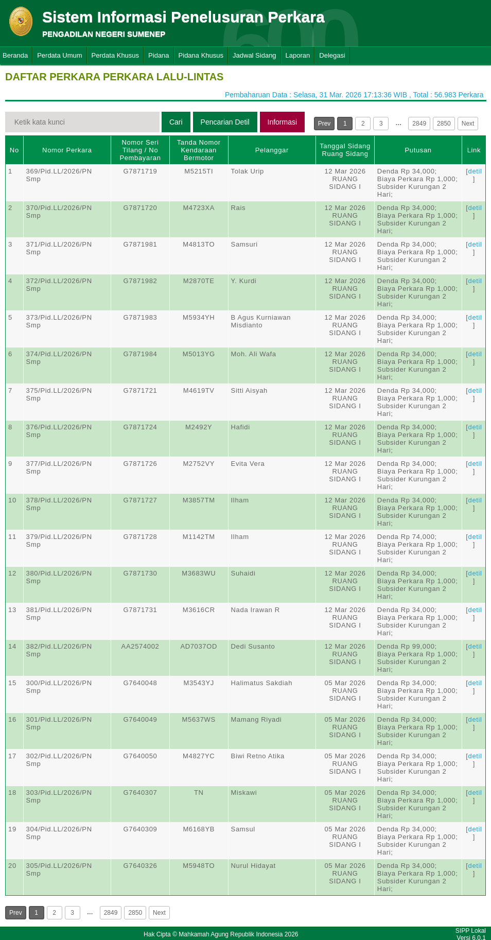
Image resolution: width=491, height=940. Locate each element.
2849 (419, 123)
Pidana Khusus (201, 55)
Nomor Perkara (67, 150)
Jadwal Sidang (254, 55)
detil (475, 171)
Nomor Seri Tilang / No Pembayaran (140, 150)
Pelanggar (272, 150)
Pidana (158, 55)
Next (468, 123)
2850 (444, 123)
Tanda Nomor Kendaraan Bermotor (199, 150)
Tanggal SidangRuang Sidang (345, 150)
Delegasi (332, 55)
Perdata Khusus (115, 55)
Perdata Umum (59, 55)
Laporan (298, 55)
